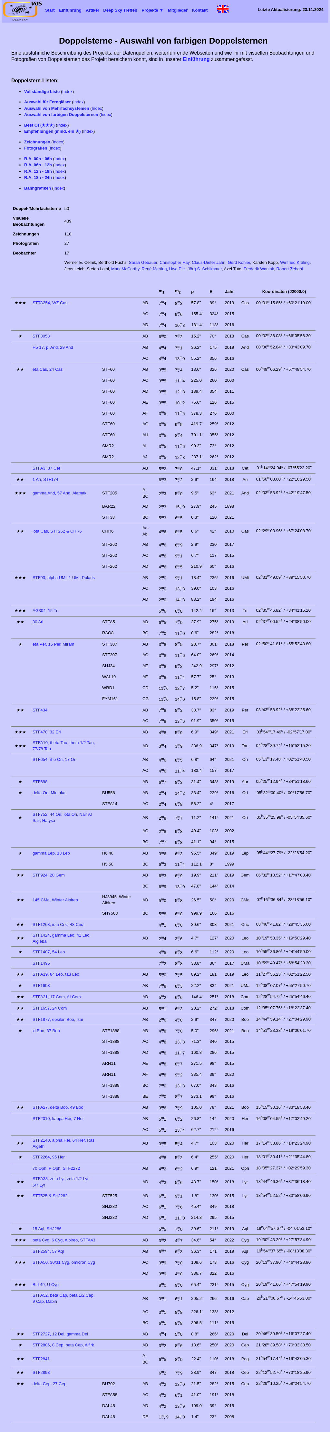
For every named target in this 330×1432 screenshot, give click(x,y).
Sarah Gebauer (143, 262)
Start (50, 10)
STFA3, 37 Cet (46, 468)
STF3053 (41, 336)
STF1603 (41, 985)
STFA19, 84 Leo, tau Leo (56, 974)
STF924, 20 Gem (49, 875)
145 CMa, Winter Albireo (55, 900)
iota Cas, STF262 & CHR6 (57, 531)
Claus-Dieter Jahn (208, 262)
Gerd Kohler (239, 262)
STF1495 (41, 963)
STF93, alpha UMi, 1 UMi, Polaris (64, 577)
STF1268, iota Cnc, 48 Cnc (58, 924)
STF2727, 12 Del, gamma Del (60, 1334)
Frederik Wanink (259, 268)
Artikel (92, 10)
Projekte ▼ (152, 10)
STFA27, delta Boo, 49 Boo (58, 1107)
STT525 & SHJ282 (50, 1195)
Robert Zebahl (289, 268)
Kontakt (200, 10)
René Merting (154, 268)
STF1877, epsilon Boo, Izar (58, 1019)
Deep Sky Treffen (120, 10)
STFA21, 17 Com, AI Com (57, 996)
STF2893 (41, 1372)
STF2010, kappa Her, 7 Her (58, 1118)
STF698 (40, 781)
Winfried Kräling (295, 262)
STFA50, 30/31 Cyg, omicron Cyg (64, 1262)
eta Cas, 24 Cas (48, 369)
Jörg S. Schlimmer (205, 268)
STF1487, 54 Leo (49, 951)
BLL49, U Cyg (46, 1284)
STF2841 (41, 1358)
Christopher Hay (174, 262)
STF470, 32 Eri (47, 732)
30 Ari (38, 621)
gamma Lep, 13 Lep (51, 853)
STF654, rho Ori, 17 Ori (54, 759)
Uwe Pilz (177, 268)
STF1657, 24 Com (50, 1008)
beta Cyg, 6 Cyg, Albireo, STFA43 (64, 1240)
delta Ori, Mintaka (49, 792)
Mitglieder (178, 10)
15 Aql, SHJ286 (47, 1228)
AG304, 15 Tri (45, 610)
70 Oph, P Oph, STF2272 (56, 1168)
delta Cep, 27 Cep (49, 1383)
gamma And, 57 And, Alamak (59, 493)
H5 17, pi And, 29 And (53, 347)
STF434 (40, 710)
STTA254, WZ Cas (50, 302)
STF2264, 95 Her (49, 1157)
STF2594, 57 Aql (48, 1251)
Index (67, 91)
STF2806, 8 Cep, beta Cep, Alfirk (63, 1345)
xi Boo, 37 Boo (46, 1030)
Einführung (70, 10)
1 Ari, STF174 (45, 479)
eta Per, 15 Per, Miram (53, 644)
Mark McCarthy (125, 268)
